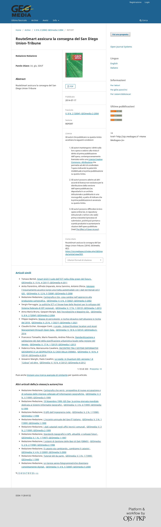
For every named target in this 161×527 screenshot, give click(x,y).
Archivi (34, 20)
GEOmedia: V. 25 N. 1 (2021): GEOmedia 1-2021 (54, 322)
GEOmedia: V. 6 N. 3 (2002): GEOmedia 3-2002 (69, 300)
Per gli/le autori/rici (118, 89)
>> (37, 473)
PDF (71, 86)
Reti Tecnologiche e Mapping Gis (73, 311)
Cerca (144, 20)
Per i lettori (115, 85)
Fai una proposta (120, 34)
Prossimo (94, 369)
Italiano (114, 67)
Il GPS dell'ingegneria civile (57, 412)
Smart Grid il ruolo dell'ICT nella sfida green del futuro (64, 279)
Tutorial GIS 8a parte (54, 455)
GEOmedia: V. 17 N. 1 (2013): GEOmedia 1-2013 (78, 308)
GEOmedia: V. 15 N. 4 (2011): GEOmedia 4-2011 (44, 282)
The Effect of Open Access (87, 229)
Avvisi (45, 20)
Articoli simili (23, 272)
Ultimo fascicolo (19, 20)
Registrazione (135, 2)
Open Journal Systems (121, 46)
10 (32, 473)
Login (147, 2)
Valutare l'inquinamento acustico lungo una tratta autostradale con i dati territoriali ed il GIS (61, 290)
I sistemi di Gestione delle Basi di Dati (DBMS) (66, 441)
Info (55, 20)
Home (18, 30)
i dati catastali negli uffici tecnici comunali (64, 426)
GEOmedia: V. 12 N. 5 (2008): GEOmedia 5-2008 (50, 293)
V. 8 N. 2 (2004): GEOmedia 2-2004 (48, 30)
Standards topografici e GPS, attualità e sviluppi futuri (71, 434)
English (114, 63)
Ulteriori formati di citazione (79, 260)
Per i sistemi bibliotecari (120, 94)
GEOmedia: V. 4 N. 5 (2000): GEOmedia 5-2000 (44, 452)
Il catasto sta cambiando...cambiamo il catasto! (67, 448)
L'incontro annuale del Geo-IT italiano (62, 419)
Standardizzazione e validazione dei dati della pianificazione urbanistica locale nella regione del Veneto (58, 341)
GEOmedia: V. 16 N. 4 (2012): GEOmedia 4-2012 (63, 362)
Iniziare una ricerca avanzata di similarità (47, 375)
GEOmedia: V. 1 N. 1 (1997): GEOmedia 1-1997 (44, 437)
